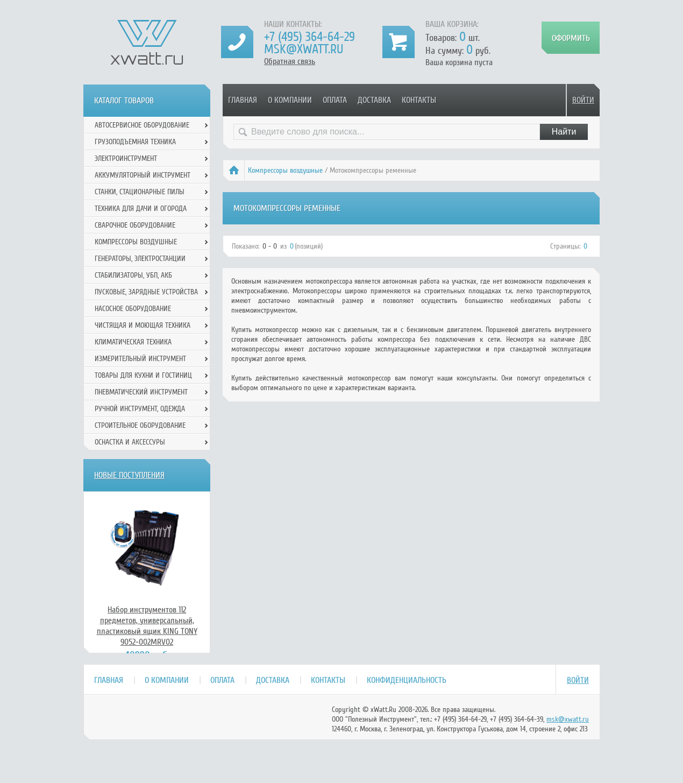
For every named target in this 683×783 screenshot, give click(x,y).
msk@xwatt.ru (303, 49)
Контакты (419, 100)
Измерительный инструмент (140, 358)
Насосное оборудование (133, 308)
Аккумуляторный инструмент (142, 175)
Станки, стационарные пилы (139, 191)
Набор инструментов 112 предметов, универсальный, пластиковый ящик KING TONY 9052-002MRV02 (147, 625)
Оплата (335, 100)
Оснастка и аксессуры (130, 442)
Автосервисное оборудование (142, 125)
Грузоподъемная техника (135, 141)
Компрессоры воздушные (285, 170)
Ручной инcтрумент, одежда (140, 408)
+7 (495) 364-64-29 (309, 37)
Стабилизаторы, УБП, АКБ (133, 275)
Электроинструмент (126, 158)
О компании (290, 100)
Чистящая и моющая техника (142, 325)
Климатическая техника (133, 342)
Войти (583, 100)
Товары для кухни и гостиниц (143, 375)
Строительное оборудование (140, 425)
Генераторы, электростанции (140, 258)
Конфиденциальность (406, 680)
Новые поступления (129, 475)
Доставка (374, 100)
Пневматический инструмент (141, 392)
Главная (242, 100)
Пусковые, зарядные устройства (146, 292)
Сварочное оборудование (135, 225)
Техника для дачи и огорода (141, 208)
